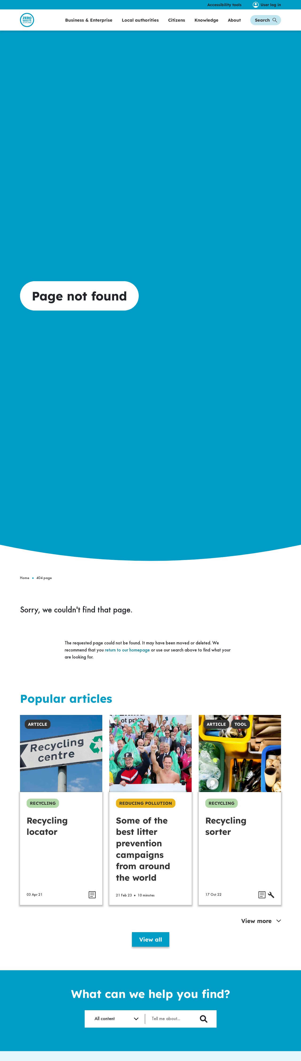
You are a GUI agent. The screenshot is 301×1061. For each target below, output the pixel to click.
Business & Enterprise (88, 25)
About (234, 25)
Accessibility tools (224, 4)
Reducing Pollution (145, 813)
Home (24, 588)
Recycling (43, 813)
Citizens (176, 25)
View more (261, 931)
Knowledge (206, 25)
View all (150, 949)
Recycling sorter (225, 836)
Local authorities (140, 25)
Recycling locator (47, 836)
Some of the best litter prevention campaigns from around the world (143, 859)
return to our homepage (127, 660)
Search (266, 25)
